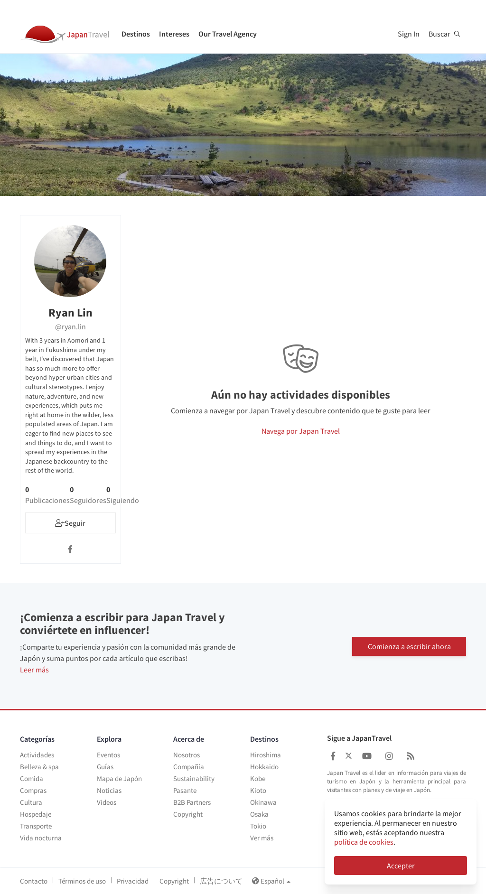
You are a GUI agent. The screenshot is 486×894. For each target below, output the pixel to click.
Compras (33, 790)
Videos (106, 802)
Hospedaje (35, 814)
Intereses (174, 33)
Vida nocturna (41, 837)
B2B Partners (192, 802)
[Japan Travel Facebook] (333, 756)
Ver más (261, 837)
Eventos (108, 754)
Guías (105, 766)
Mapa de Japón (119, 778)
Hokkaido (264, 766)
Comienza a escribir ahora (409, 646)
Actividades (37, 754)
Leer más (34, 669)
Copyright (188, 814)
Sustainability (194, 778)
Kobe (257, 778)
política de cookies (363, 842)
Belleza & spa (39, 766)
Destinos (136, 33)
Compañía (188, 766)
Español (271, 880)
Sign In (409, 33)
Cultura (31, 802)
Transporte (36, 825)
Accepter (401, 865)
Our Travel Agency (227, 33)
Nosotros (186, 754)
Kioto (258, 790)
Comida (31, 778)
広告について (221, 880)
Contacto (33, 880)
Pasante (184, 790)
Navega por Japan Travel (301, 431)
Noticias (109, 790)
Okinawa (263, 802)
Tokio (258, 825)
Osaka (259, 814)
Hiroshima (265, 754)
